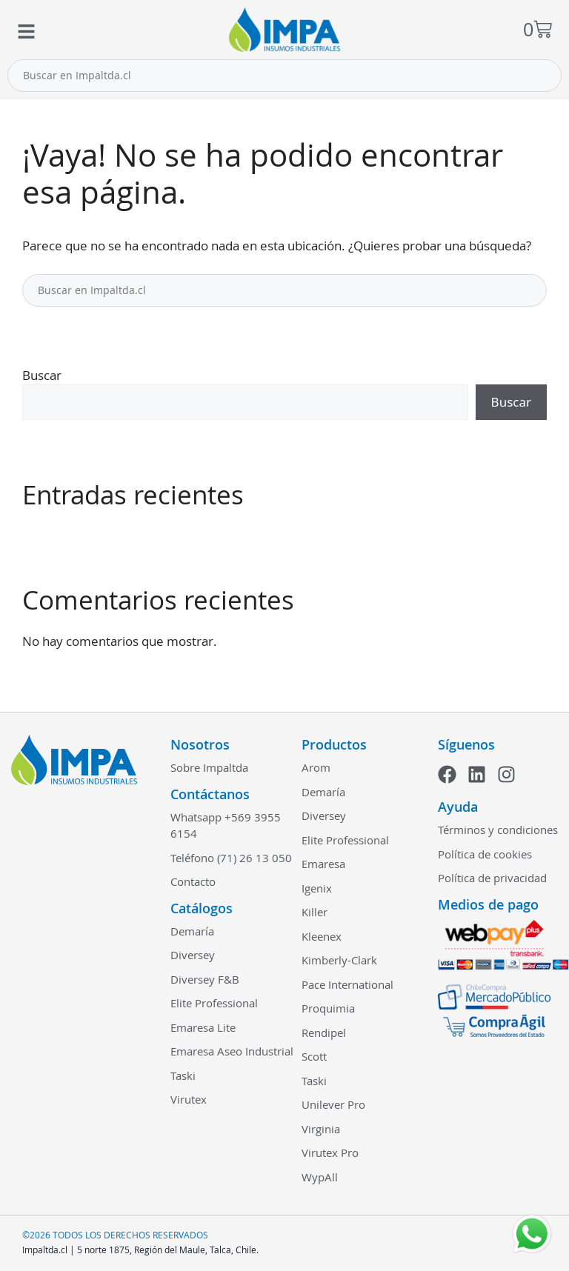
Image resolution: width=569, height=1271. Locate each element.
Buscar (41, 375)
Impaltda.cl (44, 1249)
